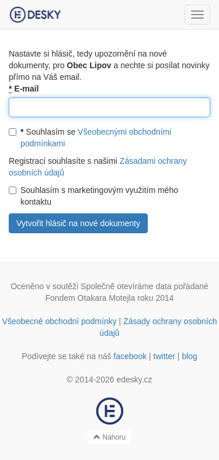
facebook (130, 356)
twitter (164, 356)
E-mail (24, 89)
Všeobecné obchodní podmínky (59, 321)
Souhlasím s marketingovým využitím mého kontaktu (93, 195)
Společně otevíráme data (126, 286)
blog (189, 356)
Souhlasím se (90, 137)
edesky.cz (134, 379)
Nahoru (109, 437)
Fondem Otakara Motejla (90, 298)
